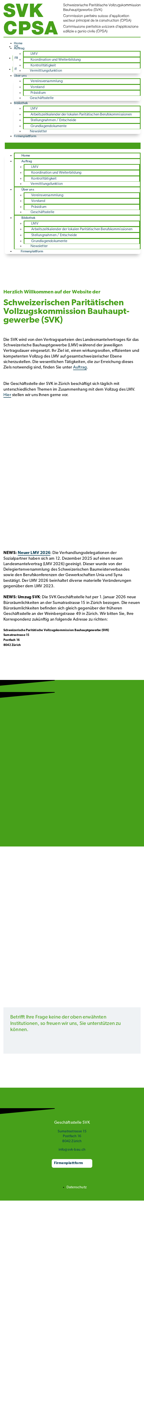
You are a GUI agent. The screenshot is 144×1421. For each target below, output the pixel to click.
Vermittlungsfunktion (46, 71)
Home (25, 155)
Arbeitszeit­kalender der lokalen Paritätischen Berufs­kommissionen (81, 114)
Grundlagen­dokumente (49, 126)
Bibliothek (21, 103)
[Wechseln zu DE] (16, 46)
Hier (7, 395)
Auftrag (26, 161)
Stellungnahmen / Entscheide (53, 120)
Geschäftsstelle (42, 98)
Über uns (20, 76)
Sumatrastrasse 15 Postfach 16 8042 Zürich (72, 1136)
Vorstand (37, 87)
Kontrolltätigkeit (43, 65)
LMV (34, 54)
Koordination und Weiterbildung (56, 60)
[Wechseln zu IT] (16, 69)
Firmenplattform (25, 136)
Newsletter (38, 131)
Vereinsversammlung (47, 81)
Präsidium (38, 93)
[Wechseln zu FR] (16, 58)
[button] (73, 146)
